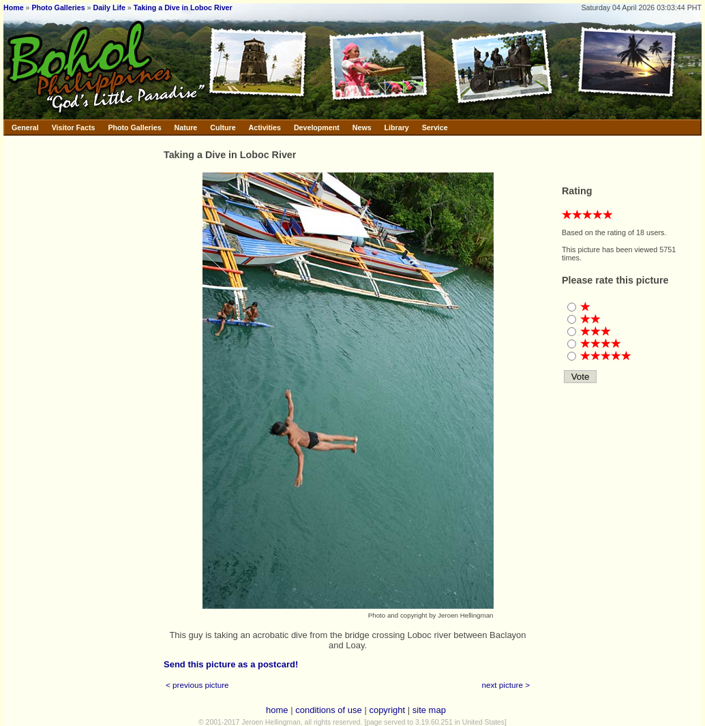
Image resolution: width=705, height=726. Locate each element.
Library (397, 127)
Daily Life (109, 7)
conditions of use (328, 710)
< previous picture (197, 684)
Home (13, 7)
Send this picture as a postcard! (231, 664)
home (277, 710)
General (25, 127)
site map (429, 710)
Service (435, 127)
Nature (186, 127)
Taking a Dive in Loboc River (183, 7)
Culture (222, 127)
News (362, 127)
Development (317, 127)
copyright (387, 710)
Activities (265, 127)
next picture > (506, 684)
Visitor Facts (73, 127)
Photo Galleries (58, 7)
